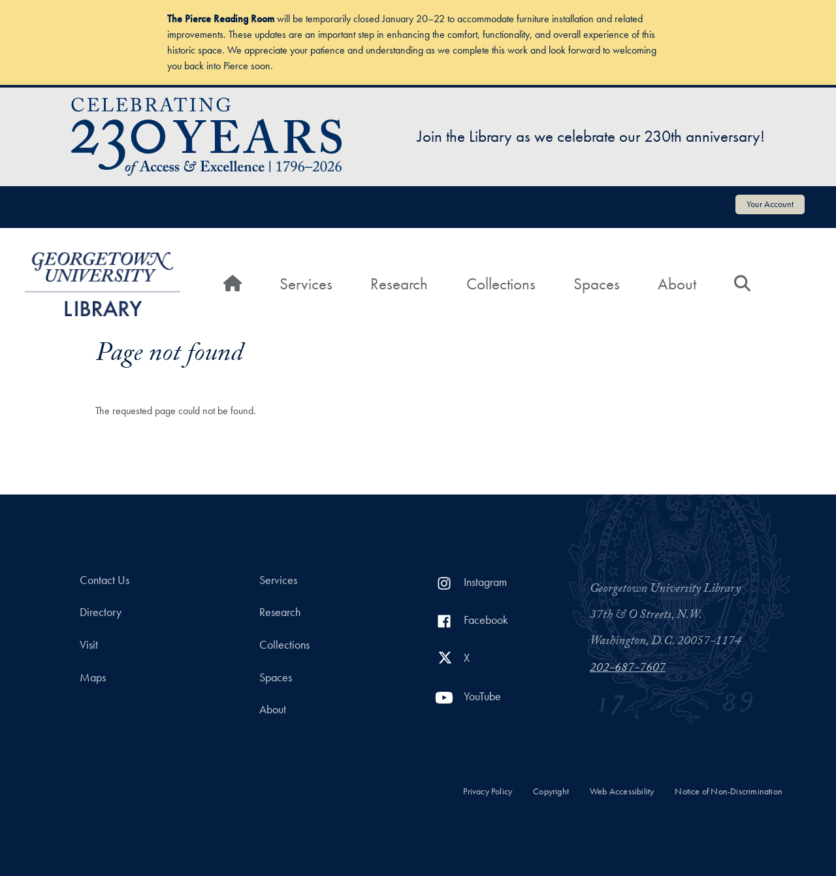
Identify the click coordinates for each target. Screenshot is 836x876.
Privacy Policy (487, 791)
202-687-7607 (628, 668)
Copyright (551, 791)
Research (399, 284)
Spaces (596, 284)
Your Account (770, 204)
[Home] (232, 284)
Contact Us (104, 580)
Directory (100, 612)
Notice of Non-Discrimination (728, 791)
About (677, 284)
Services (306, 284)
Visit (89, 645)
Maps (93, 677)
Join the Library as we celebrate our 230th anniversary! (591, 136)
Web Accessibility (622, 791)
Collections (501, 284)
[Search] (742, 284)
